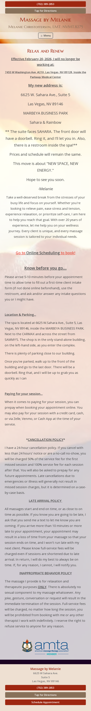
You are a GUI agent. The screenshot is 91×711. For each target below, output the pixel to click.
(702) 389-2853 (45, 4)
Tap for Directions (45, 10)
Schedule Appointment (45, 702)
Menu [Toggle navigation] (45, 35)
